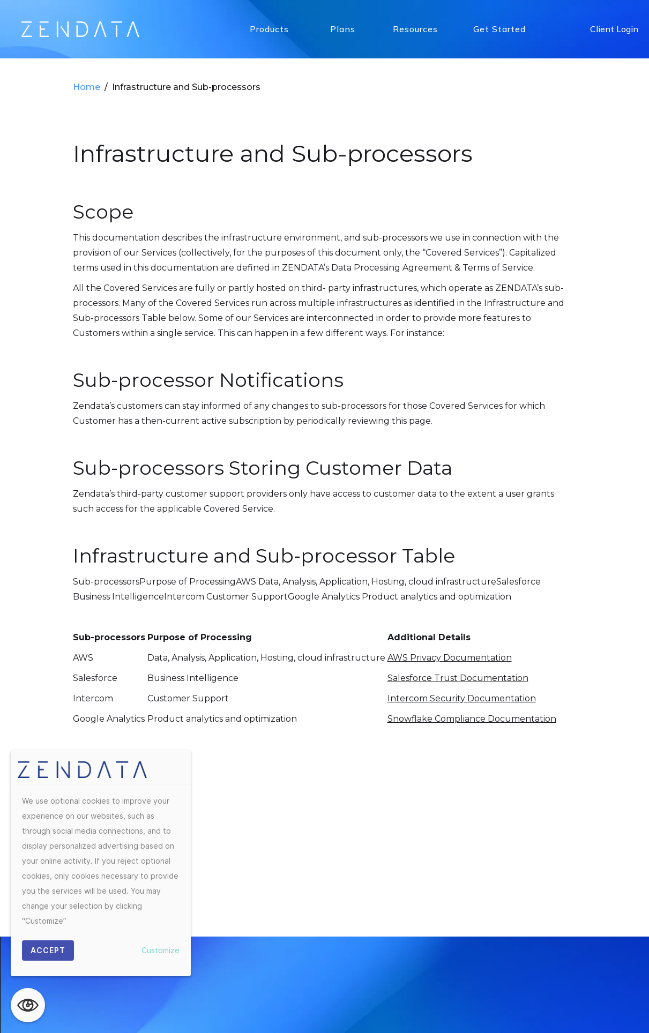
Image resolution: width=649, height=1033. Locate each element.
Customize (160, 950)
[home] (80, 29)
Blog (423, 516)
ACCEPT (48, 950)
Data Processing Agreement (347, 516)
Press (454, 516)
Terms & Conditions (515, 516)
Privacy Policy (252, 516)
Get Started (499, 29)
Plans (342, 29)
